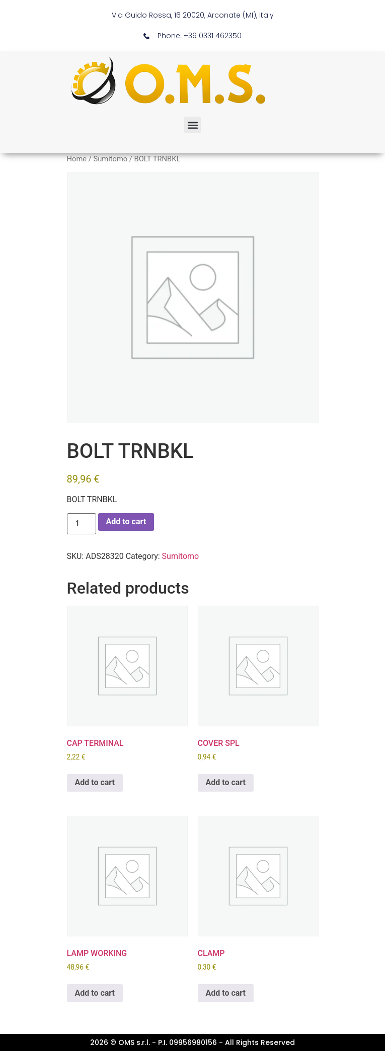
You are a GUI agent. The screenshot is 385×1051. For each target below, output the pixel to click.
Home (77, 158)
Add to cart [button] (95, 782)
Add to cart (126, 521)
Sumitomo (110, 158)
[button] (192, 125)
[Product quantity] (81, 523)
